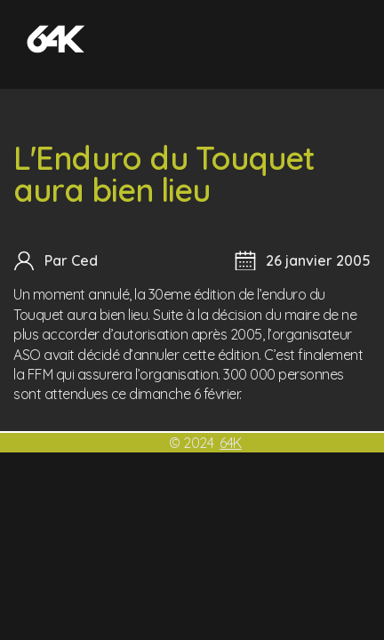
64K (231, 443)
